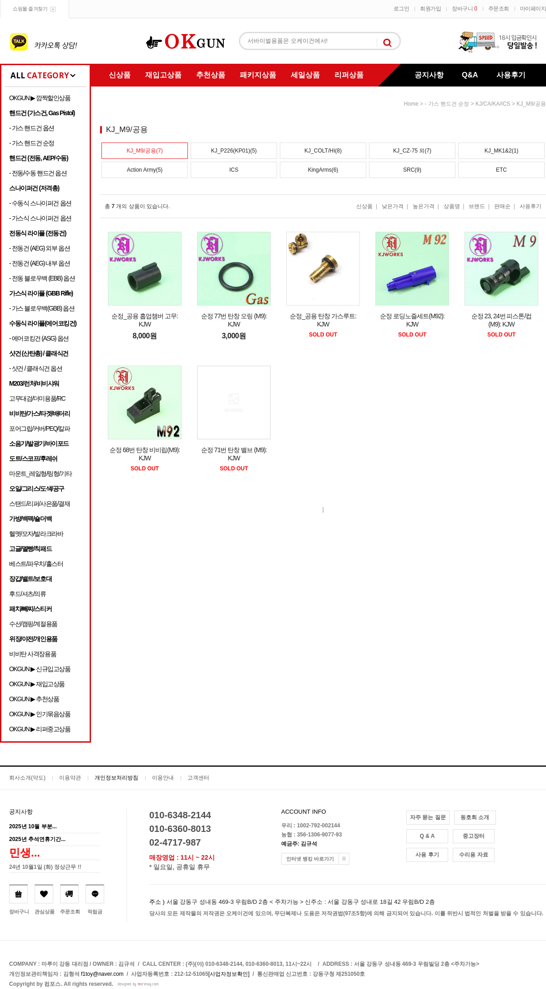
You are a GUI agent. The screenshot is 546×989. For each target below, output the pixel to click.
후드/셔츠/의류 (27, 593)
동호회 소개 (474, 817)
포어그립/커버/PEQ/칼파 (39, 428)
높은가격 (424, 206)
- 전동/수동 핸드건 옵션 (38, 173)
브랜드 (477, 206)
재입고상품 (163, 75)
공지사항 (429, 75)
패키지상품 (258, 75)
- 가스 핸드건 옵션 (31, 128)
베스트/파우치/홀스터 (36, 563)
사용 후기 (427, 854)
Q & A (427, 836)
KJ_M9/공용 (531, 104)
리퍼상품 (349, 75)
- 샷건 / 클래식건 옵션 (35, 368)
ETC (501, 170)
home (411, 104)
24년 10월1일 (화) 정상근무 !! (45, 867)
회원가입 (430, 8)
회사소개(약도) (27, 778)
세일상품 (305, 75)
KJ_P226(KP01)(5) (234, 151)
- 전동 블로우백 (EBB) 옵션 (42, 278)
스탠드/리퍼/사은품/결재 (39, 503)
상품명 (452, 206)
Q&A (470, 75)
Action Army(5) (145, 170)
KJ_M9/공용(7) (144, 151)
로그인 (402, 8)
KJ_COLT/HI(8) (323, 151)
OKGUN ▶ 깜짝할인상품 (40, 98)
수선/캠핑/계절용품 (33, 623)
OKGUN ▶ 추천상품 (34, 699)
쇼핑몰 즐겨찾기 (30, 8)
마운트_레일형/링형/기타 (40, 473)
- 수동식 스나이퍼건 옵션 (40, 203)
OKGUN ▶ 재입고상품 (37, 684)
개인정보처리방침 (116, 778)
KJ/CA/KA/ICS (493, 104)
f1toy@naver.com (102, 974)
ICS (233, 170)
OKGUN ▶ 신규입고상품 (40, 669)
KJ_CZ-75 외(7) (412, 151)
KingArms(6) (323, 170)
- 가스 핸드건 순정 (31, 143)
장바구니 (464, 8)
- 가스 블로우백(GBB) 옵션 (41, 308)
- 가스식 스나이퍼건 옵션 (40, 218)
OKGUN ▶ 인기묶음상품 (40, 714)
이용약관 (70, 778)
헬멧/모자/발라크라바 (36, 533)
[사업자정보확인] (229, 974)
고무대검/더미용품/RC (37, 398)
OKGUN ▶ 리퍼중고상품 (40, 729)
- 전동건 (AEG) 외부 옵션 (39, 248)
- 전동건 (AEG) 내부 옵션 (39, 263)
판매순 (502, 206)
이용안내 (163, 778)
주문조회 (498, 8)
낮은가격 (393, 206)
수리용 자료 (473, 854)
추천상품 (210, 75)
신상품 (120, 75)
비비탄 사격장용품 (32, 654)
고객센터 (198, 778)
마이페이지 (533, 8)
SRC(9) (412, 170)
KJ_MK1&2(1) (502, 151)
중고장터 (474, 836)
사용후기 (511, 75)
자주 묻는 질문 (428, 817)
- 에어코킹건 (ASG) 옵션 (39, 338)
